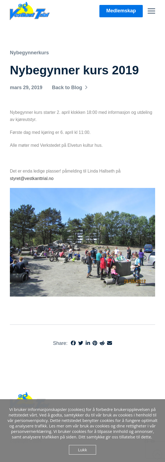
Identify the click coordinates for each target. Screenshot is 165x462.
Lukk (82, 449)
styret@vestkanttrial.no (32, 178)
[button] (151, 11)
